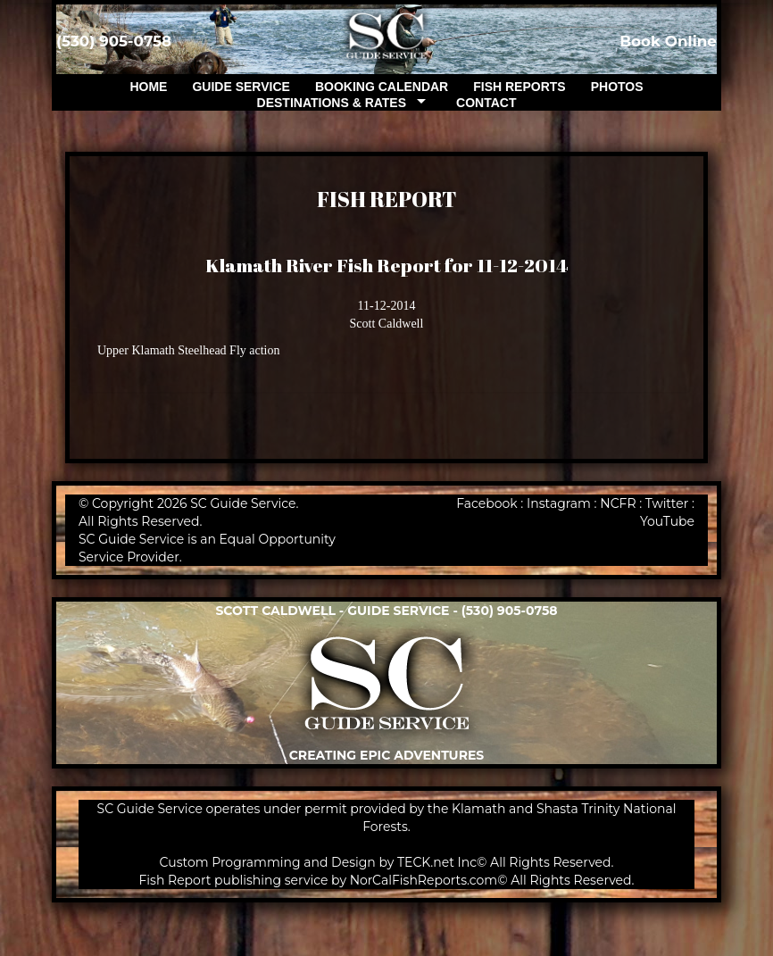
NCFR (618, 503)
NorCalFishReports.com (424, 880)
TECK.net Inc (437, 862)
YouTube (667, 521)
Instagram (559, 503)
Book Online (668, 41)
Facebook (486, 503)
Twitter (667, 503)
